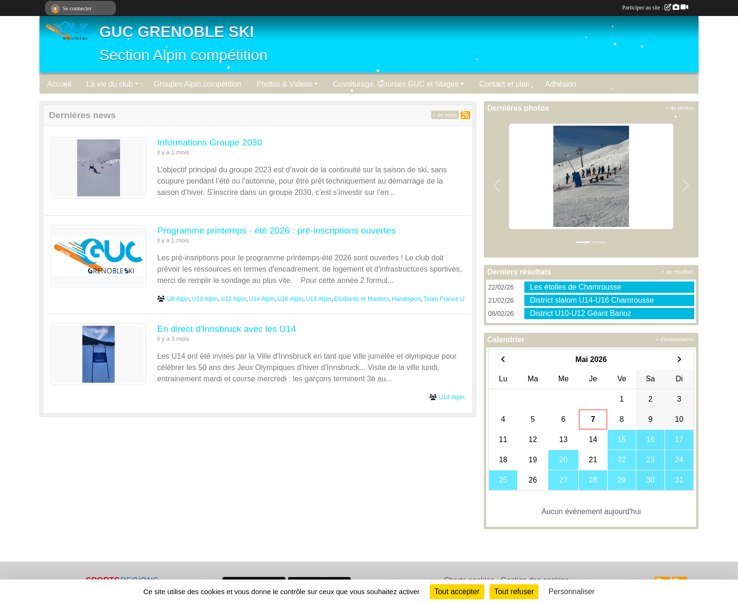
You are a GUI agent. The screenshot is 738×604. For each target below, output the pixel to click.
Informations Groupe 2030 (209, 142)
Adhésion (561, 84)
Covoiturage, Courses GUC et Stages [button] (395, 84)
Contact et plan (504, 84)
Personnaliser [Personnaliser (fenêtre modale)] (572, 592)
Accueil (59, 84)
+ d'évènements (675, 339)
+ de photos (680, 108)
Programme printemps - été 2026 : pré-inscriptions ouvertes (276, 230)
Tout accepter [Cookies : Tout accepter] (457, 592)
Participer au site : (655, 7)
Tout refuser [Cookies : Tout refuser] (514, 592)
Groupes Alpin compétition (197, 84)
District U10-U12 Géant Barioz (580, 313)
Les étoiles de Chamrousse (575, 287)
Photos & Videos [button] (284, 84)
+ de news (445, 115)
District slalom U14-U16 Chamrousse (592, 300)
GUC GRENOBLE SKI (176, 32)
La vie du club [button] (110, 84)
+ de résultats (677, 271)
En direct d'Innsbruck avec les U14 (226, 329)
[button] (496, 185)
